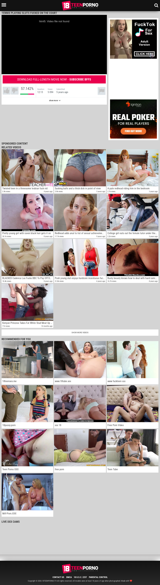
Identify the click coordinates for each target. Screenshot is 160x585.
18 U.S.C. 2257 (80, 577)
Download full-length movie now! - (54, 79)
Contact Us (58, 577)
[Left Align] (5, 5)
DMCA (69, 577)
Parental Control (98, 577)
